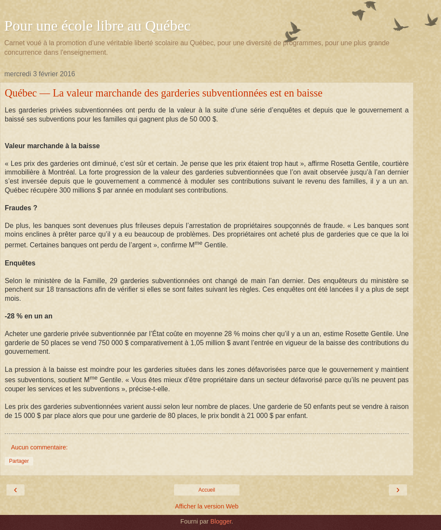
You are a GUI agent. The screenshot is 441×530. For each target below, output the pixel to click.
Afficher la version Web (206, 506)
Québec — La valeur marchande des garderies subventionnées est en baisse (164, 93)
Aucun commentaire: (39, 447)
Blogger (220, 521)
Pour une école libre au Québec (97, 25)
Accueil (207, 490)
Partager (19, 461)
